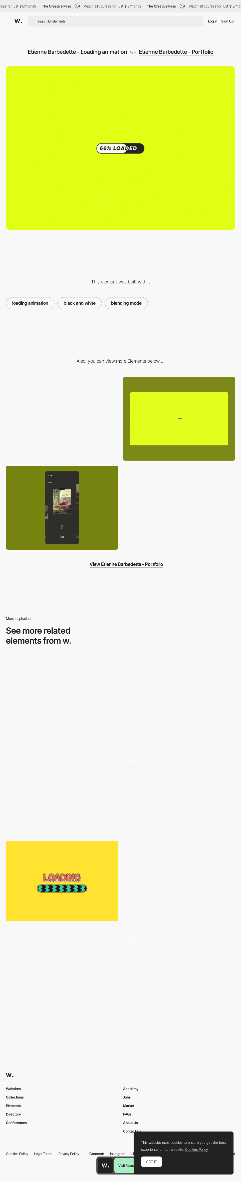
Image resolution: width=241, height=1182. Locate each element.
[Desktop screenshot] (179, 419)
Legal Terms (43, 1154)
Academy (131, 1089)
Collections (15, 1097)
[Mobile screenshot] (62, 508)
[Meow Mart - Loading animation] (62, 881)
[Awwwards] (18, 21)
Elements (13, 1106)
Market (128, 1106)
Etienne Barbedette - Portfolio (176, 51)
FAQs (127, 1114)
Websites (13, 1089)
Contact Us (132, 1131)
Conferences (16, 1123)
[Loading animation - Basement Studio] (179, 792)
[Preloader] (179, 700)
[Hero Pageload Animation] (62, 700)
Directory (13, 1114)
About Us (130, 1123)
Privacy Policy (68, 1154)
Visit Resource (128, 1166)
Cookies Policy (17, 1154)
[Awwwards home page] (105, 1165)
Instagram (117, 1154)
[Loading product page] (179, 883)
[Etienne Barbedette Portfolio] (62, 417)
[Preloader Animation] (62, 792)
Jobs (127, 1097)
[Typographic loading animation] (179, 973)
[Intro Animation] (62, 975)
